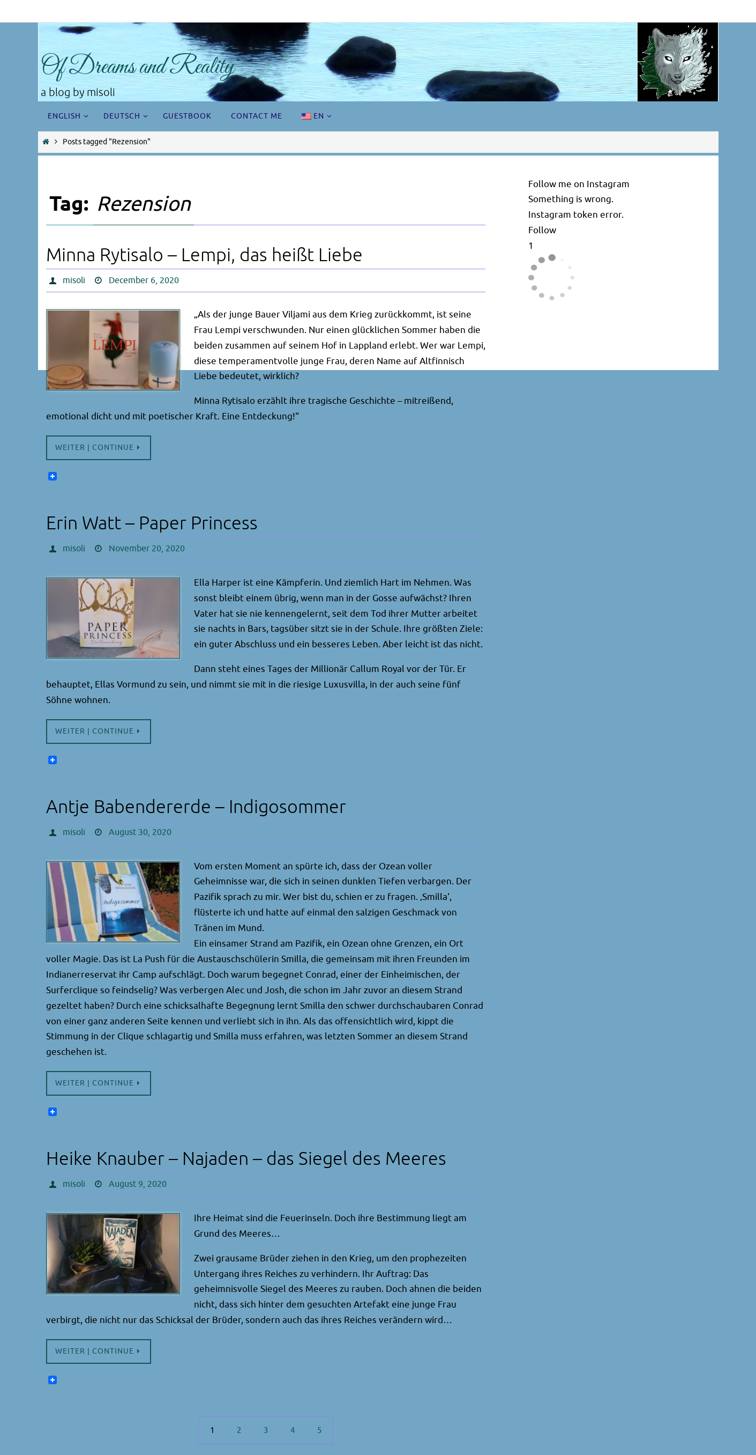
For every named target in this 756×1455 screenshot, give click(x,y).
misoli (74, 280)
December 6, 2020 (144, 280)
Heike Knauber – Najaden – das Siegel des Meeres (246, 1158)
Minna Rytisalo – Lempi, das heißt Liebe (204, 255)
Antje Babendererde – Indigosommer (196, 806)
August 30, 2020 (140, 832)
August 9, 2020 (138, 1184)
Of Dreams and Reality (137, 67)
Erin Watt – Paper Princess (152, 523)
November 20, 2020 (147, 548)
